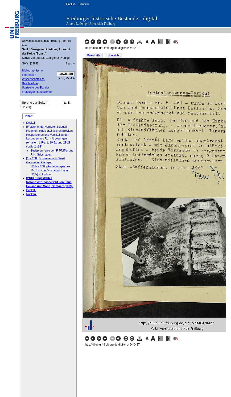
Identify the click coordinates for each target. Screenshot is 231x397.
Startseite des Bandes (36, 87)
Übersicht (113, 55)
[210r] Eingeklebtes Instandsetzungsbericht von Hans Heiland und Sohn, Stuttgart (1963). (49, 182)
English (70, 4)
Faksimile (93, 55)
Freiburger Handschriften (37, 91)
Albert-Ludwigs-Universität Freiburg (90, 23)
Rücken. (31, 194)
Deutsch (83, 4)
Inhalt (29, 116)
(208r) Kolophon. (40, 174)
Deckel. (31, 122)
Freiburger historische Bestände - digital (111, 18)
